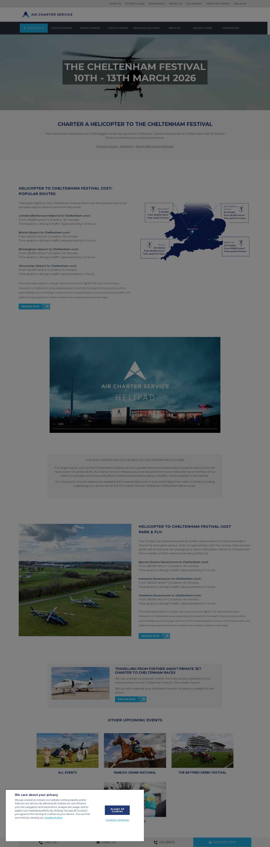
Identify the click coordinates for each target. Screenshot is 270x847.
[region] (75, 815)
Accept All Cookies (117, 810)
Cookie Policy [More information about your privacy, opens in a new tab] (53, 817)
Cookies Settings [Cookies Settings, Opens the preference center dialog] (117, 820)
